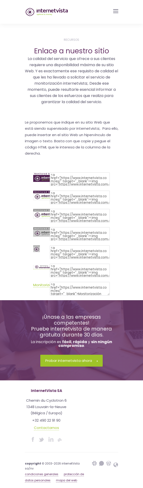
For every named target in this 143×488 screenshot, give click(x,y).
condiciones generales (41, 474)
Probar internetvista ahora (71, 360)
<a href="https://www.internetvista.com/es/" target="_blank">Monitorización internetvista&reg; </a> (80, 288)
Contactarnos (46, 427)
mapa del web (66, 480)
